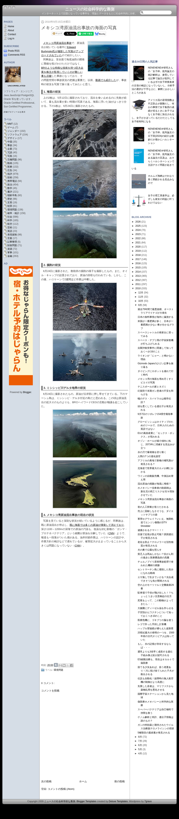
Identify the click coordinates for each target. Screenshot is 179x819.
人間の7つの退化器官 (149, 456)
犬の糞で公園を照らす (149, 549)
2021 (138, 242)
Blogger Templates (86, 801)
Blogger (27, 392)
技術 (9, 177)
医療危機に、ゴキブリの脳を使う (155, 620)
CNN (111, 533)
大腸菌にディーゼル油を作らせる (155, 608)
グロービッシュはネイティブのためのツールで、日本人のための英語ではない (156, 425)
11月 (140, 296)
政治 (9, 184)
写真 (9, 156)
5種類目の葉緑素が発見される (154, 732)
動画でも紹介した (105, 80)
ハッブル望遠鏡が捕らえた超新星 (155, 628)
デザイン (12, 138)
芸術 (9, 227)
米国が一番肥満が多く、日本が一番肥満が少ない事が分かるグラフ (156, 325)
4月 (140, 753)
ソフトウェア (14, 134)
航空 (9, 224)
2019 (138, 251)
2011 (138, 284)
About (11, 30)
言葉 (9, 238)
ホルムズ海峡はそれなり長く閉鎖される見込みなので (161, 179)
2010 (138, 288)
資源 (9, 249)
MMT (10, 123)
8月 (140, 736)
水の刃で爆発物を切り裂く (152, 452)
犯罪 (9, 206)
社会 (9, 216)
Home (11, 26)
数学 (9, 188)
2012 (138, 280)
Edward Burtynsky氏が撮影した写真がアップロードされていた (62, 51)
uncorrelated (16, 86)
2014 (138, 271)
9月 (140, 305)
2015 (138, 267)
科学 (9, 220)
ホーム (83, 781)
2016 (138, 263)
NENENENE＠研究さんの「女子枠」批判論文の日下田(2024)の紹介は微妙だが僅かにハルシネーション (161, 136)
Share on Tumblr (56, 665)
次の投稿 (46, 781)
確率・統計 (13, 213)
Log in (11, 38)
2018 (138, 255)
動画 (9, 163)
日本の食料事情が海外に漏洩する (155, 317)
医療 (9, 166)
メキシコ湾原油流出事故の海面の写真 (79, 27)
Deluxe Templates (118, 801)
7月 (140, 741)
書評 (9, 191)
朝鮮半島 (12, 195)
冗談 (9, 152)
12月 (140, 292)
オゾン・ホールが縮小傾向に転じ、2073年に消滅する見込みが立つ (156, 444)
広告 (9, 170)
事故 (9, 145)
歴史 (9, 199)
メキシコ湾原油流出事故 (57, 42)
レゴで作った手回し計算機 (152, 624)
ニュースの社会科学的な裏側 (89, 9)
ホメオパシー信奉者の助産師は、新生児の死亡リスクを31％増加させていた (156, 491)
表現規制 (12, 234)
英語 (9, 231)
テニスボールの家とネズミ (152, 386)
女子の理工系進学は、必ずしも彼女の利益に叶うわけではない (161, 199)
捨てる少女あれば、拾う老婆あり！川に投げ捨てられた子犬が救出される (156, 671)
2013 (138, 276)
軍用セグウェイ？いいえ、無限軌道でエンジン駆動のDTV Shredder (155, 522)
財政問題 (12, 245)
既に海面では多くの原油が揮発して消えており (97, 524)
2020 (138, 246)
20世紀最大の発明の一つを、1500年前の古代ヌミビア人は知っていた (156, 636)
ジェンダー (13, 131)
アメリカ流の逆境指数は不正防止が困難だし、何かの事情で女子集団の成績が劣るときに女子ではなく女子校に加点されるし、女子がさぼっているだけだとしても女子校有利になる (153, 111)
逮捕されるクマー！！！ (151, 530)
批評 (9, 173)
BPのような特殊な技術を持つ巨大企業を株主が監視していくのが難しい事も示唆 (62, 72)
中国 (9, 141)
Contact (12, 34)
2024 (138, 230)
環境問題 (12, 209)
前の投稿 (119, 781)
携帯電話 (12, 181)
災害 (9, 202)
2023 (138, 234)
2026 (138, 221)
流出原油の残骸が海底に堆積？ (154, 483)
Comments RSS (16, 54)
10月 (140, 301)
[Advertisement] (85, 632)
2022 (138, 238)
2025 (138, 226)
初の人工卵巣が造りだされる (153, 507)
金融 (9, 256)
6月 (140, 745)
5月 (140, 749)
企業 (9, 148)
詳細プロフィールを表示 (14, 112)
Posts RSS (13, 50)
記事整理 (12, 241)
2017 (138, 259)
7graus (148, 801)
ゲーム (11, 127)
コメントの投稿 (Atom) (61, 788)
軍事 (9, 252)
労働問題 (12, 159)
